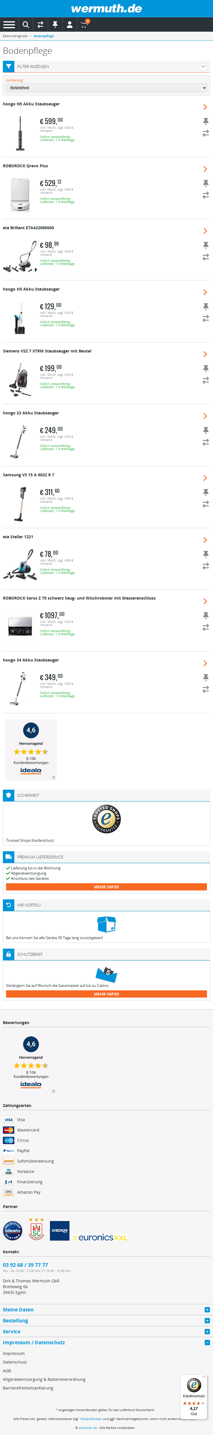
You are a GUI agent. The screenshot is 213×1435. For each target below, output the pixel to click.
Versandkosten (91, 1419)
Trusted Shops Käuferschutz (30, 840)
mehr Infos (106, 887)
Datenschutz (15, 1362)
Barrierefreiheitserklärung (28, 1388)
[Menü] (203, 1378)
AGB (7, 1370)
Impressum (14, 1353)
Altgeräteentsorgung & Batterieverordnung (44, 1379)
